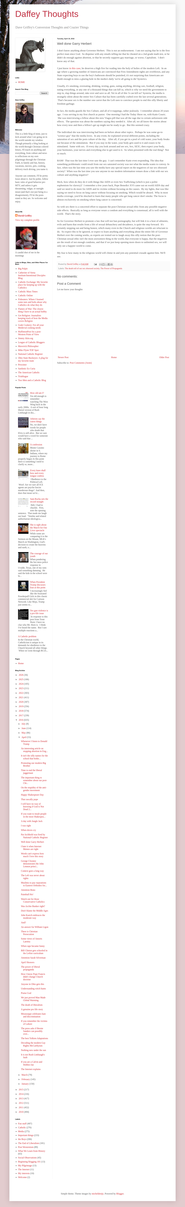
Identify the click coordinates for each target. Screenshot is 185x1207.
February (26, 1079)
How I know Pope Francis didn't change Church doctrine (33, 977)
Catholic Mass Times (28, 291)
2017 (21, 715)
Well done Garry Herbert (32, 842)
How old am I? (37, 393)
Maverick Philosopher (28, 346)
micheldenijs (98, 1193)
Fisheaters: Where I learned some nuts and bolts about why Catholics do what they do (32, 302)
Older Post (164, 357)
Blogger (120, 1193)
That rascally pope (29, 799)
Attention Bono (28, 890)
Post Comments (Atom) (81, 363)
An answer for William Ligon (34, 927)
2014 (21, 1094)
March (25, 1075)
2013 (21, 1098)
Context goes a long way (32, 871)
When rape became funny (33, 946)
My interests (24, 1173)
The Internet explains (31, 1069)
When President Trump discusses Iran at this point (38, 585)
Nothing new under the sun (33, 1050)
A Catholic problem (27, 636)
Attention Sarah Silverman (33, 957)
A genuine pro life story (32, 1009)
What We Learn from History (31, 1151)
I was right (26, 825)
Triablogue (23, 376)
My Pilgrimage (25, 1165)
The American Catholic (29, 372)
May (24, 732)
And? (23, 922)
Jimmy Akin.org (25, 338)
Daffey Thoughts (46, 14)
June (24, 728)
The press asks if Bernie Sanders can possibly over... (32, 1031)
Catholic (22, 1127)
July (24, 724)
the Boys (22, 1139)
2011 (21, 1107)
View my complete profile (27, 220)
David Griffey (25, 215)
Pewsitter (22, 364)
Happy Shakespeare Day (32, 795)
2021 (21, 697)
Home (114, 357)
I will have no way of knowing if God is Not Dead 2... (32, 807)
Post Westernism (25, 1147)
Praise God (26, 993)
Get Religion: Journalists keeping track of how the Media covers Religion (33, 318)
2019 (21, 706)
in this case (75, 68)
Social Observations (27, 1157)
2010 (21, 1112)
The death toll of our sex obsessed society (82, 268)
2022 (21, 693)
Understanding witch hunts (33, 988)
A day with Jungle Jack (31, 821)
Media (21, 1131)
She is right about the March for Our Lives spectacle (38, 527)
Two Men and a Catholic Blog (32, 380)
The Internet (23, 1169)
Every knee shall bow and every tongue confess (38, 473)
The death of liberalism (31, 1005)
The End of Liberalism (28, 1143)
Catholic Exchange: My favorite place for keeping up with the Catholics (33, 285)
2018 (21, 711)
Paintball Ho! (27, 894)
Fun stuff (22, 1123)
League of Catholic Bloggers (31, 342)
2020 (21, 702)
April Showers (27, 962)
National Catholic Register (30, 354)
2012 (21, 1103)
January (25, 1084)
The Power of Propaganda (111, 268)
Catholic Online (25, 295)
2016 (21, 720)
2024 (21, 684)
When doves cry (28, 830)
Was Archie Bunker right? (33, 906)
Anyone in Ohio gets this (32, 984)
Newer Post (63, 357)
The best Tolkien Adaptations (34, 1038)
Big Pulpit (22, 268)
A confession (36, 444)
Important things (25, 1135)
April (24, 737)
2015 (21, 1089)
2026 (21, 675)
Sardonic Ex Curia (26, 368)
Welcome (22, 1177)
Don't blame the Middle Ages (34, 910)
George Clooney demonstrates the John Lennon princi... (32, 864)
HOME (21, 82)
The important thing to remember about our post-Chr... (34, 780)
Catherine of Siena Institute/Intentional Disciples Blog (32, 275)
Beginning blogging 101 (29, 1161)
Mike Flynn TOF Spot (28, 350)
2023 (21, 688)
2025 (21, 679)
